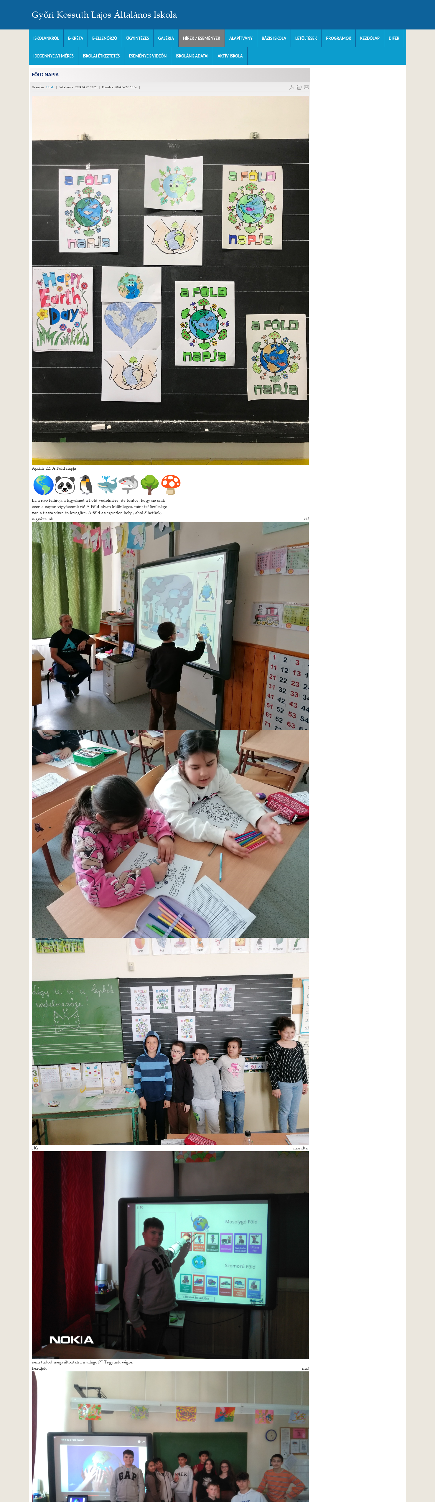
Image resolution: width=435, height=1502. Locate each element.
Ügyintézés (137, 38)
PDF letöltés (291, 87)
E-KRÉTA (75, 38)
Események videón (148, 56)
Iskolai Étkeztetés (101, 56)
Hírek (50, 87)
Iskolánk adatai (192, 56)
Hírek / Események (201, 38)
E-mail (306, 87)
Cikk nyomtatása (299, 87)
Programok (338, 38)
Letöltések (306, 38)
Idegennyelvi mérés (53, 56)
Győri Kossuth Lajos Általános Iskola (104, 14)
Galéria (166, 38)
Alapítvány (241, 38)
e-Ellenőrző (104, 38)
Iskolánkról (46, 38)
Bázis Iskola (274, 38)
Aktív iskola (230, 56)
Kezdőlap (370, 38)
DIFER (394, 38)
